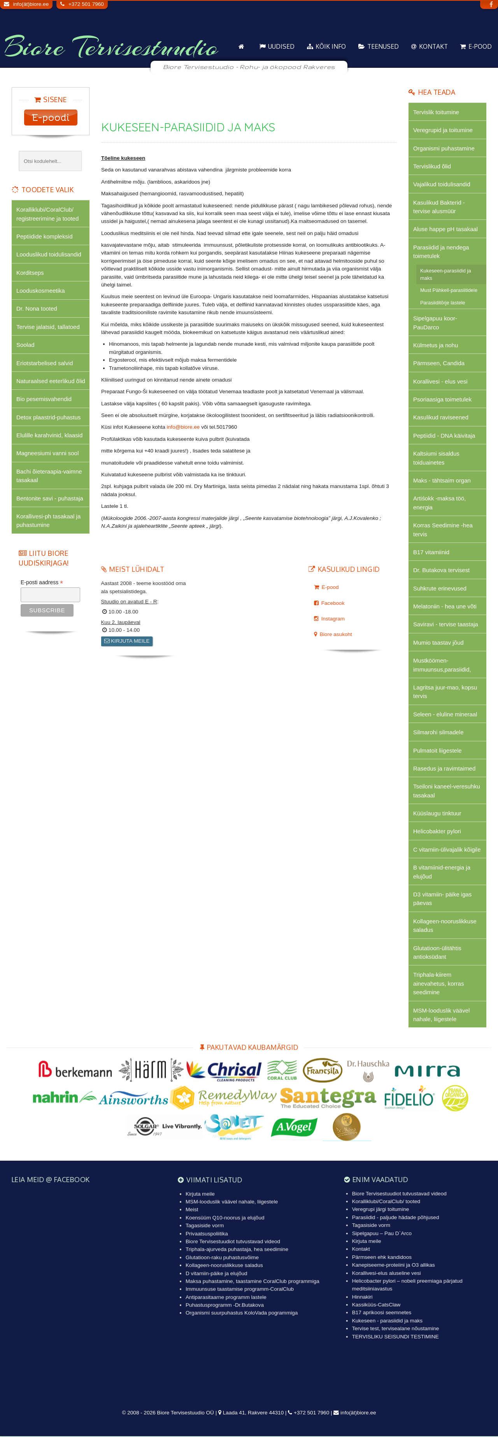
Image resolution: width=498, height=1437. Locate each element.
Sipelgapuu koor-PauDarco (435, 323)
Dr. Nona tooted (36, 309)
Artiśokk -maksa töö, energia (439, 503)
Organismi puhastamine (444, 148)
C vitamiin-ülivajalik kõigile (447, 850)
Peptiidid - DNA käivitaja (444, 435)
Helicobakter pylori (437, 832)
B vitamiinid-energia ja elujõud (441, 872)
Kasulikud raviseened (440, 417)
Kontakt (433, 46)
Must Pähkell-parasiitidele (448, 290)
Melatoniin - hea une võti (445, 606)
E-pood (480, 46)
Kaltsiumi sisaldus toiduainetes (436, 458)
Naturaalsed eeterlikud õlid (50, 381)
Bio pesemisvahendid (44, 399)
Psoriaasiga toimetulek (442, 399)
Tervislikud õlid (432, 166)
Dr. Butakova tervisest (441, 570)
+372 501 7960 (86, 4)
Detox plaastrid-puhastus (48, 417)
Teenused (383, 46)
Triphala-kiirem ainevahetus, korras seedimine (438, 984)
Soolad (25, 345)
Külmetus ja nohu (435, 345)
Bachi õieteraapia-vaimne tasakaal (49, 476)
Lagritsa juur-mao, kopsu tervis (445, 692)
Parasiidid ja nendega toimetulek (441, 251)
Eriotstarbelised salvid (44, 363)
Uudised (281, 46)
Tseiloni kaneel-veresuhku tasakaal (446, 791)
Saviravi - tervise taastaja (445, 625)
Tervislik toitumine (436, 112)
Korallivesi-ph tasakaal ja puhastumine (48, 520)
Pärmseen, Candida (439, 363)
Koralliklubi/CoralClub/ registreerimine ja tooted (47, 213)
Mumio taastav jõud (438, 643)
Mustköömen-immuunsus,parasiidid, (442, 665)
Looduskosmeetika (40, 290)
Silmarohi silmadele (438, 733)
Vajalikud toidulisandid (441, 184)
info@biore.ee (183, 427)
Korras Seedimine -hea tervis (443, 529)
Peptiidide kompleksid (44, 236)
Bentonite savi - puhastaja (49, 498)
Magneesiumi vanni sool (47, 453)
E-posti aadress (42, 583)
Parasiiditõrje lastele (442, 303)
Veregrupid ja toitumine (443, 130)
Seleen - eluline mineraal (445, 714)
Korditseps (30, 272)
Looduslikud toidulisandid (48, 254)
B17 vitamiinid (431, 552)
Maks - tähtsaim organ (442, 480)
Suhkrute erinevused (439, 588)
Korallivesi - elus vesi (440, 381)
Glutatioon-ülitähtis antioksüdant (437, 952)
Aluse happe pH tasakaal (445, 229)
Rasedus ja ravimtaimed (444, 768)
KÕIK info (331, 46)
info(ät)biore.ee (31, 4)
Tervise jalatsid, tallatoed (48, 326)
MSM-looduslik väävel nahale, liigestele (441, 1015)
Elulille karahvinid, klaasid (49, 435)
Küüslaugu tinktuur (437, 814)
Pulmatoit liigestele (437, 751)
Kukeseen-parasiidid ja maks (445, 274)
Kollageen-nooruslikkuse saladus (445, 926)
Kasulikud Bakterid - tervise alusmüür (439, 206)
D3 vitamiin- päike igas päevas (442, 899)
